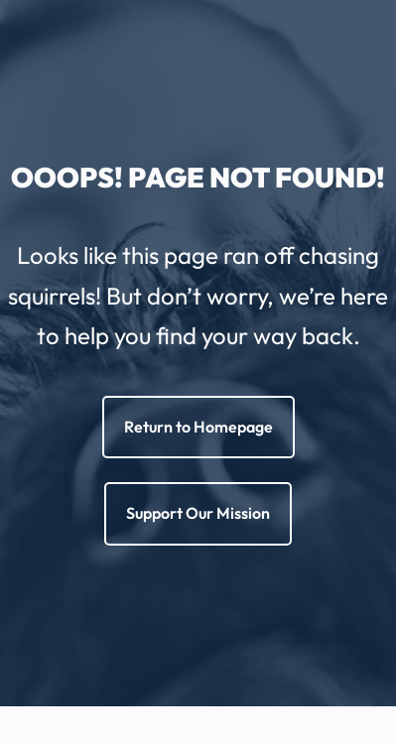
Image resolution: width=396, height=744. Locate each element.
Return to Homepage (198, 426)
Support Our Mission (198, 513)
